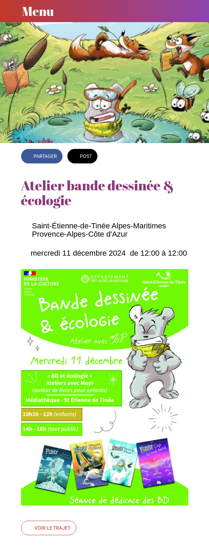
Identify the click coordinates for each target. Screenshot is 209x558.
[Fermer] (11, 11)
